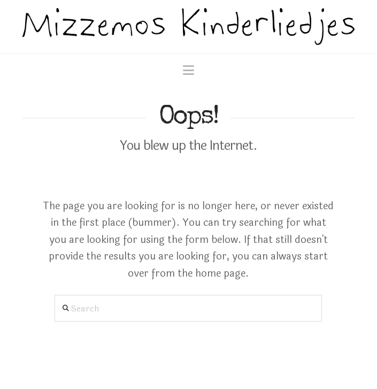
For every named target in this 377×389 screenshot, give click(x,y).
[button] (188, 70)
